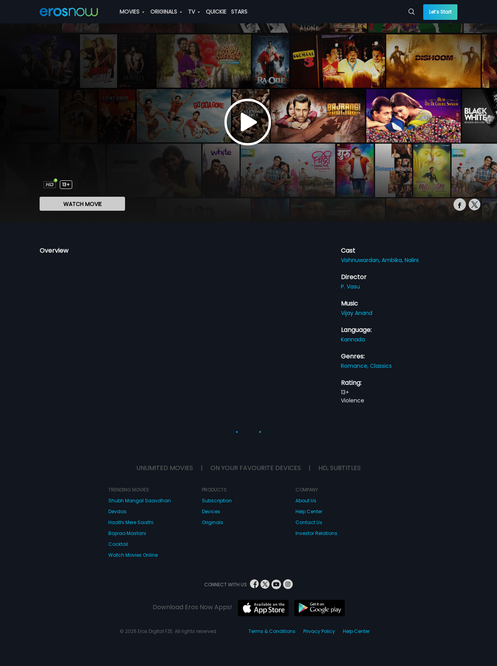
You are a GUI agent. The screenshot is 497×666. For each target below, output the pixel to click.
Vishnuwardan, (361, 260)
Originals (212, 522)
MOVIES (132, 12)
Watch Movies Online (133, 555)
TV (194, 12)
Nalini (412, 260)
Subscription (217, 500)
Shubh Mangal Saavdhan (139, 500)
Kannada (353, 339)
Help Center (308, 511)
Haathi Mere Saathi (130, 522)
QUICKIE (216, 12)
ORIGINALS (166, 12)
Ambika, (393, 260)
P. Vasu (350, 286)
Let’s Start (440, 12)
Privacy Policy (319, 631)
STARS (239, 12)
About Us (305, 500)
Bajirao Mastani (127, 533)
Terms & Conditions (271, 631)
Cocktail (118, 544)
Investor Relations (316, 533)
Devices (211, 511)
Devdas (117, 511)
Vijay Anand (356, 313)
